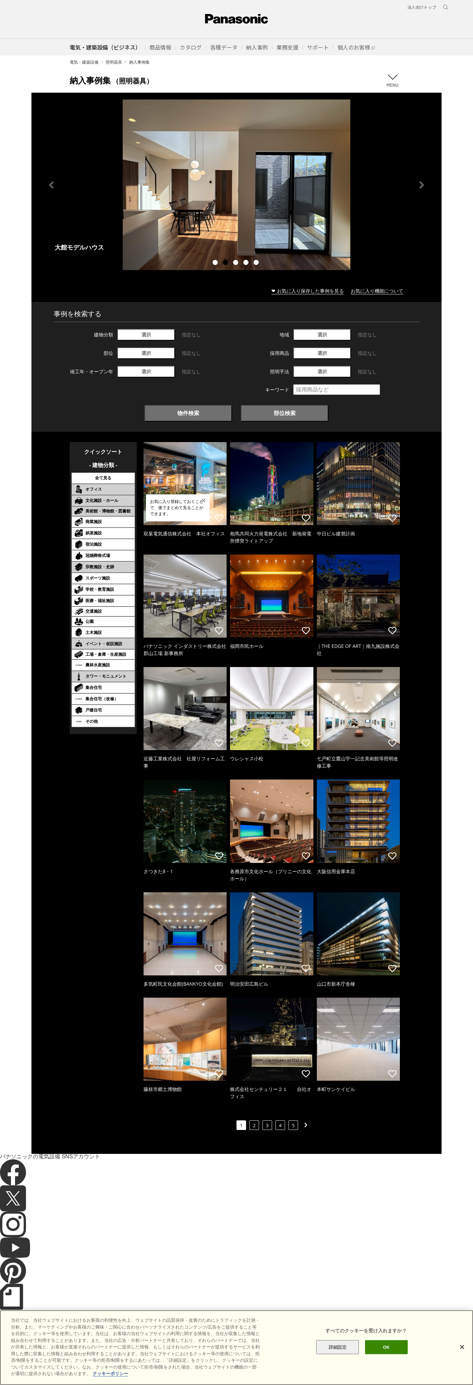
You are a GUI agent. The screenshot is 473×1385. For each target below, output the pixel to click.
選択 (146, 334)
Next (422, 185)
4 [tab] (246, 263)
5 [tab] (257, 263)
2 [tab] (226, 263)
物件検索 (188, 413)
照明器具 (114, 62)
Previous (51, 185)
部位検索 (285, 413)
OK (386, 1346)
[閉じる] (462, 1347)
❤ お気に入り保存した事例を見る (307, 291)
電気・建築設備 (84, 62)
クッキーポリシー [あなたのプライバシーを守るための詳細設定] (110, 1373)
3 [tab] (236, 263)
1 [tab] (216, 263)
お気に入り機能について (377, 291)
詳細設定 (338, 1346)
